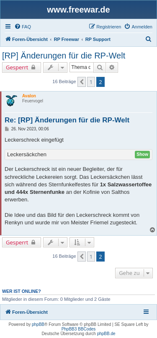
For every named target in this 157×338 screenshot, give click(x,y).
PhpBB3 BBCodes (79, 329)
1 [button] (91, 82)
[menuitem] (22, 27)
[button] (81, 82)
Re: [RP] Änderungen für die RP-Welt (67, 120)
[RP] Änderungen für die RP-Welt (63, 55)
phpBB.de (106, 333)
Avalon (29, 96)
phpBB (38, 324)
